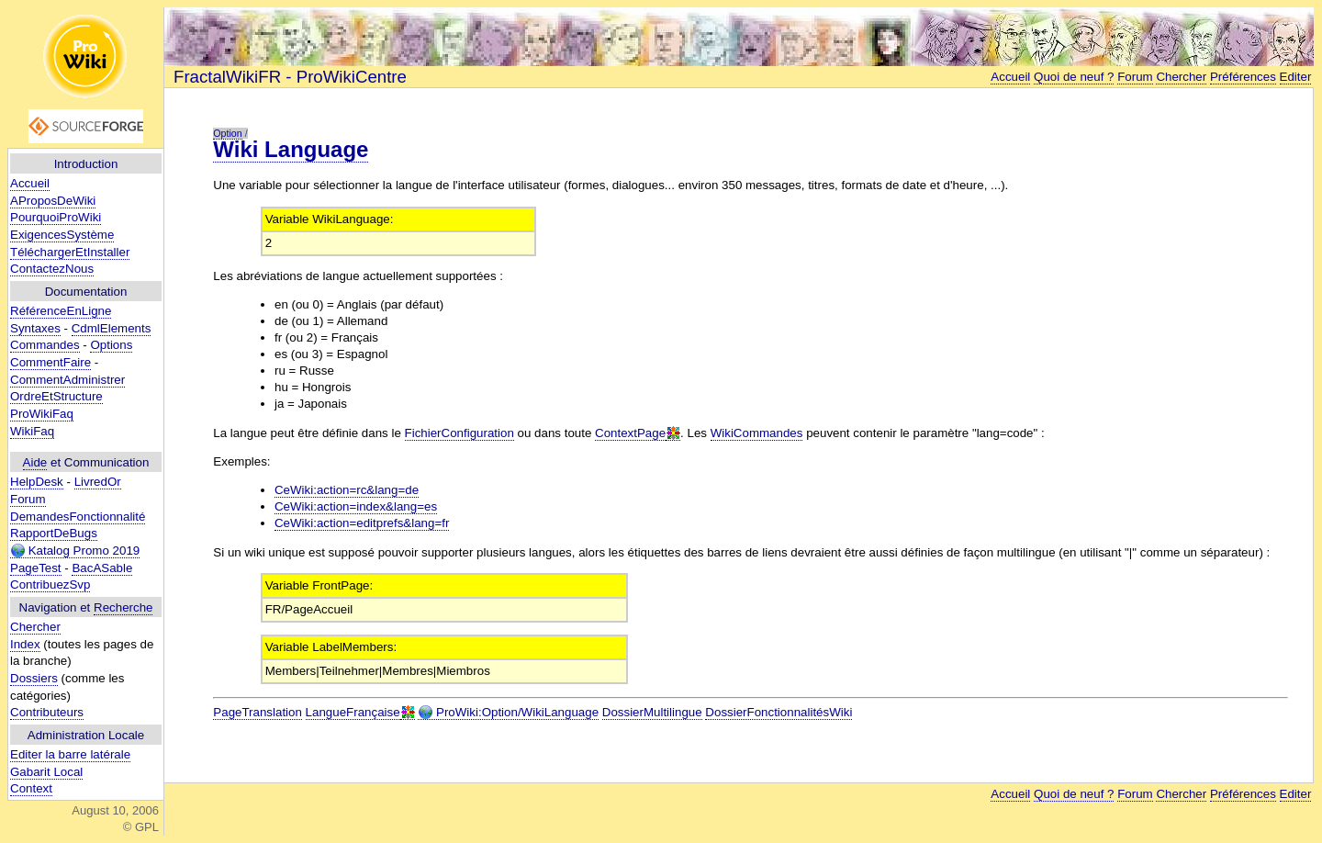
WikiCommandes (757, 433)
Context (31, 788)
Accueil (30, 183)
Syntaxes (35, 328)
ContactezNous (52, 268)
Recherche (123, 607)
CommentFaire (50, 362)
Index (25, 644)
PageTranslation (257, 712)
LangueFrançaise (353, 712)
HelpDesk (36, 482)
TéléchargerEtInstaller (69, 252)
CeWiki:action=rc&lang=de (346, 490)
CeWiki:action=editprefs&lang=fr (361, 523)
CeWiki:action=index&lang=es (355, 506)
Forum (28, 499)
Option (227, 133)
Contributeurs (47, 712)
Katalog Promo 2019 (75, 551)
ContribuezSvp (50, 584)
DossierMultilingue (652, 712)
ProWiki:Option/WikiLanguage (508, 712)
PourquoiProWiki (55, 217)
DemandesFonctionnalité (77, 516)
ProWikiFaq (41, 414)
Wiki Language (290, 149)
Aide (35, 462)
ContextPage (630, 433)
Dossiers (34, 678)
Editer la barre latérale (70, 754)
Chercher (35, 627)
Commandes (45, 345)
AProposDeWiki (52, 201)
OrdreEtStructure (56, 396)
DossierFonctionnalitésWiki (778, 712)
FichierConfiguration (459, 433)
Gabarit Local (46, 772)
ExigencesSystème (62, 235)
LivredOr (97, 482)
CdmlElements (111, 328)
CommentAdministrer (67, 380)
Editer (1296, 77)
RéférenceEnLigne (60, 311)
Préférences (1243, 77)
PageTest (36, 568)
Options (111, 345)
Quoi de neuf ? (1074, 77)
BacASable (102, 568)
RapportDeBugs (53, 533)
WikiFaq (32, 431)
